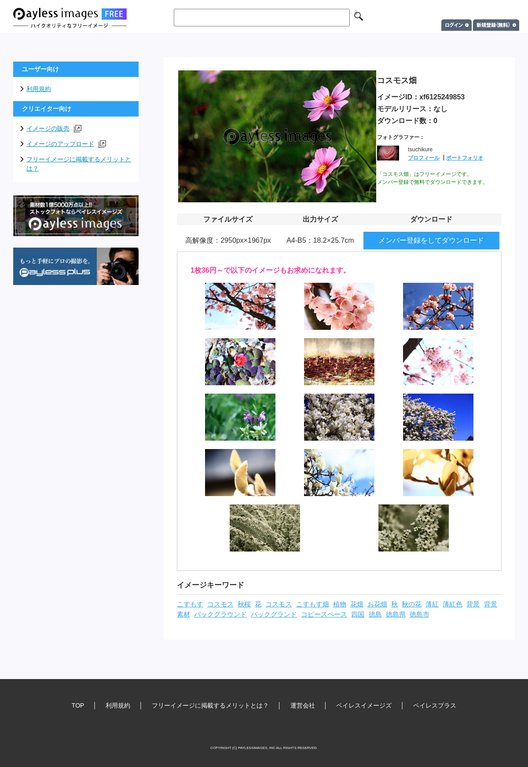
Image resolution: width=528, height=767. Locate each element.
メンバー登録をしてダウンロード (431, 240)
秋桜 (244, 604)
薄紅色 (452, 604)
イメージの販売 (53, 128)
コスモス (220, 604)
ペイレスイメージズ (364, 705)
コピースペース (324, 614)
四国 (357, 614)
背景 (473, 604)
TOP (78, 705)
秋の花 (412, 604)
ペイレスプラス (434, 705)
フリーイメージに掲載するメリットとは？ (78, 164)
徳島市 (419, 614)
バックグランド (274, 614)
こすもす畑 (312, 604)
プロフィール (424, 158)
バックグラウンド (220, 614)
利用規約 (38, 88)
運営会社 (302, 705)
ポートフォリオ (464, 158)
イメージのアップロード (66, 144)
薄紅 (432, 604)
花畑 (356, 604)
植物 (339, 604)
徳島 (375, 614)
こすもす (190, 604)
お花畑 (377, 604)
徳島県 (396, 614)
